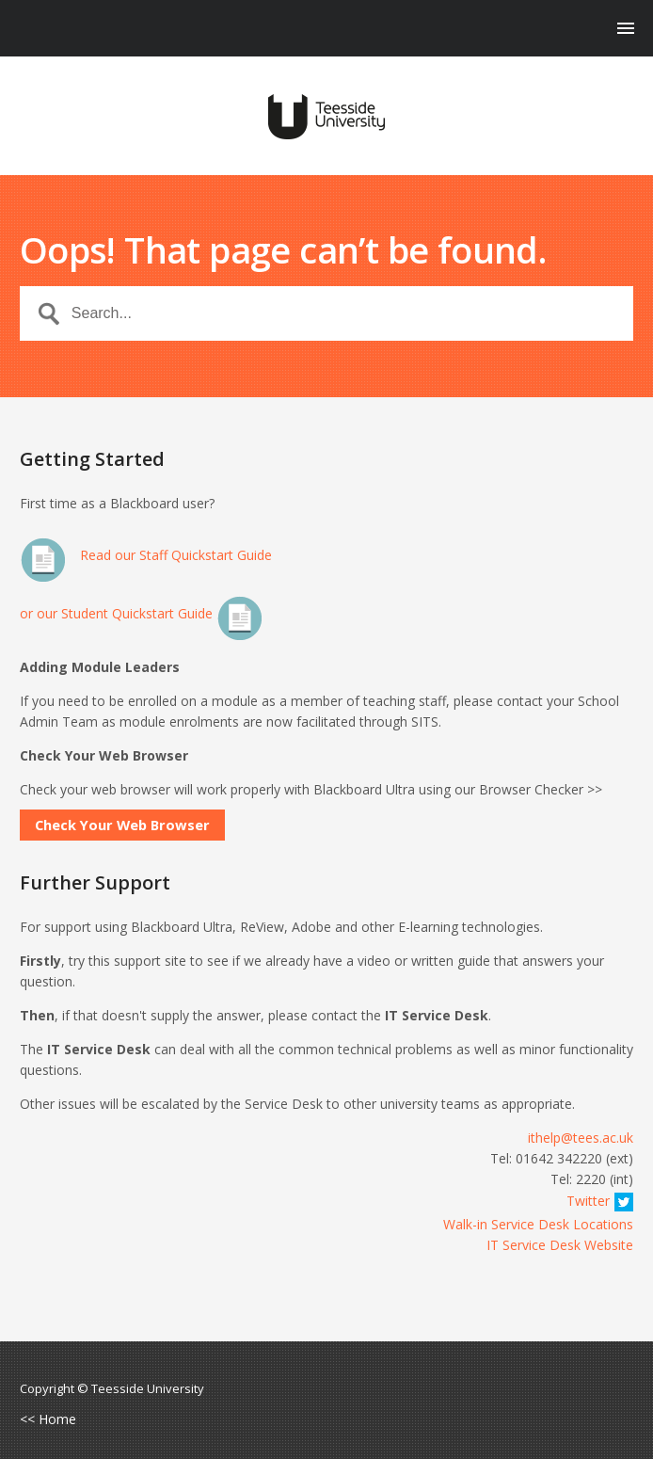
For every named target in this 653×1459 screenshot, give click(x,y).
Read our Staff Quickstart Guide (146, 555)
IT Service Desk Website (559, 1245)
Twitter (599, 1201)
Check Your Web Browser (122, 824)
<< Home (48, 1419)
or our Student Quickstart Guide (141, 613)
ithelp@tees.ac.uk (580, 1137)
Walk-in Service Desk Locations (538, 1224)
